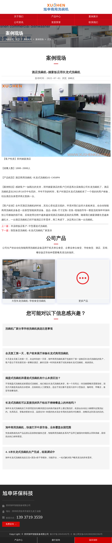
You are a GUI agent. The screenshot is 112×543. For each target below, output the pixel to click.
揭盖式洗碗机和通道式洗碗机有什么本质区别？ (33, 378)
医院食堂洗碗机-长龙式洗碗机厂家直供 (31, 230)
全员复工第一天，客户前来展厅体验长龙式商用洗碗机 (36, 353)
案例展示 (93, 16)
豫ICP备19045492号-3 (61, 534)
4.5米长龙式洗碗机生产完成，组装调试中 (30, 452)
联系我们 (93, 22)
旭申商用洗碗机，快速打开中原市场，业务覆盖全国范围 (38, 427)
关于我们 (18, 16)
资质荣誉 (56, 22)
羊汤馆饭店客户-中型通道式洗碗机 (29, 226)
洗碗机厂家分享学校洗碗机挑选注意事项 (29, 328)
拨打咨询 (56, 540)
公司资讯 (18, 22)
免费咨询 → (11, 524)
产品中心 (56, 16)
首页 (18, 39)
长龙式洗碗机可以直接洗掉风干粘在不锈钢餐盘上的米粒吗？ (40, 402)
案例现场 (39, 39)
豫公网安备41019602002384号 (88, 534)
